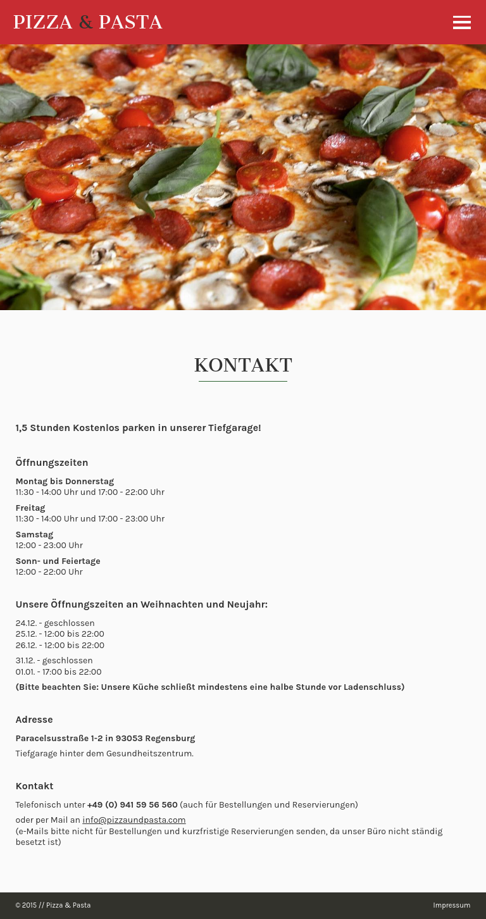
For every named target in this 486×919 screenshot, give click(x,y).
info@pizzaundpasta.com (133, 820)
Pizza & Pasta (68, 905)
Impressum (452, 905)
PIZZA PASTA (88, 22)
